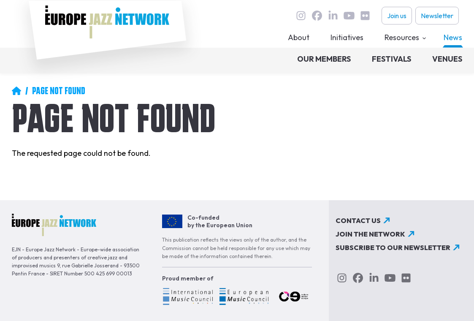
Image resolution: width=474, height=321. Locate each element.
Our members (324, 59)
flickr (365, 15)
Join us (396, 15)
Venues (447, 59)
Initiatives (346, 37)
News (453, 37)
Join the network (370, 234)
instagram (301, 15)
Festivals (391, 59)
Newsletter (437, 15)
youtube (349, 15)
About (298, 37)
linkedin (333, 15)
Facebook (317, 15)
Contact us (358, 220)
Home (16, 90)
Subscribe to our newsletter (393, 247)
